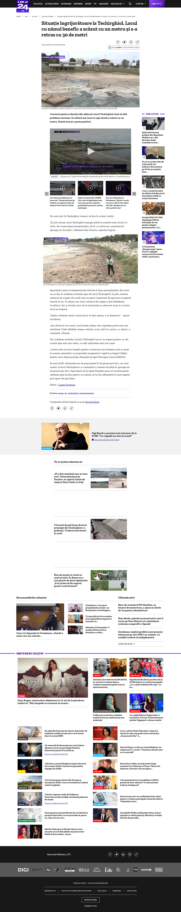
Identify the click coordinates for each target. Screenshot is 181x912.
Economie (66, 4)
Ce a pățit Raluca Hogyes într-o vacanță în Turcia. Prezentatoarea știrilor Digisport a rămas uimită (146, 717)
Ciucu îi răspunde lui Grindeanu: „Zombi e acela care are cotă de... (39, 634)
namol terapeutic (86, 393)
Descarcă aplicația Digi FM (56, 754)
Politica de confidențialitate (98, 883)
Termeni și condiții (79, 883)
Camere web (116, 891)
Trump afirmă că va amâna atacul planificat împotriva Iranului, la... (98, 619)
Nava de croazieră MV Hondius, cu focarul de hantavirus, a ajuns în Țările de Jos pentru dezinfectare (139, 607)
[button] (90, 151)
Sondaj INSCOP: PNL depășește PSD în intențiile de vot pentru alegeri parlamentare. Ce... (152, 222)
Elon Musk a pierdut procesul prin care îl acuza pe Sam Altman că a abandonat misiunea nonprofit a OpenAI (140, 621)
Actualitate (51, 4)
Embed (54, 176)
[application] (90, 151)
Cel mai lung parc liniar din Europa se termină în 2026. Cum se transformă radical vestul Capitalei (66, 782)
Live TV (155, 3)
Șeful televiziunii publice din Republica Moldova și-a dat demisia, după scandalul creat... (152, 137)
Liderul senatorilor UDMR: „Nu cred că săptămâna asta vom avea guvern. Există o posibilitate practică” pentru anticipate (90, 203)
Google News (92, 401)
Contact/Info (132, 891)
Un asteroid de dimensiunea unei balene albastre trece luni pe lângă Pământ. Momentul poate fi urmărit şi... (64, 748)
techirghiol (73, 393)
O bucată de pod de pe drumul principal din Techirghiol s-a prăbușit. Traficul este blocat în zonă (70, 529)
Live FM (139, 4)
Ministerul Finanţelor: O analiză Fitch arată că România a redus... (97, 630)
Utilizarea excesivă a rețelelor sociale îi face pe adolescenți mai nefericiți (108, 717)
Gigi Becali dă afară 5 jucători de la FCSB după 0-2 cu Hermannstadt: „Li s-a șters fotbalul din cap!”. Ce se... (146, 683)
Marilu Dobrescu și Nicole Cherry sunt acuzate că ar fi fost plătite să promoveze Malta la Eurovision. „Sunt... (64, 832)
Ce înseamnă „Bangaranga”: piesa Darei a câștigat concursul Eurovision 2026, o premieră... (152, 251)
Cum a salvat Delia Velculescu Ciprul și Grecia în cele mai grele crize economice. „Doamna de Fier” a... (140, 733)
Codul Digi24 (101, 891)
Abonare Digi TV (50, 891)
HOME (18, 16)
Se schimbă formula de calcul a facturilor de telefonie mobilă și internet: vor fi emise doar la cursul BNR (66, 733)
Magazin (103, 4)
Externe (78, 4)
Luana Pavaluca (66, 384)
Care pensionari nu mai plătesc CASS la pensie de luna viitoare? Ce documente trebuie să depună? (139, 782)
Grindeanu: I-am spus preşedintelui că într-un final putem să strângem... (98, 608)
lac (66, 393)
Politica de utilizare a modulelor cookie (76, 891)
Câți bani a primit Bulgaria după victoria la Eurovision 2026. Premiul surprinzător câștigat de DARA (65, 766)
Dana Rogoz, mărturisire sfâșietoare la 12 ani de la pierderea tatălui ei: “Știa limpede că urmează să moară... (51, 702)
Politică (38, 4)
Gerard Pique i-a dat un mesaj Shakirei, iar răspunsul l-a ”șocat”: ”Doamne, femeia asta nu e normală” (141, 750)
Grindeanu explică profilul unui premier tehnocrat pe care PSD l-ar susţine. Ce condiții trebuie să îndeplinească (140, 634)
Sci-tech (35, 16)
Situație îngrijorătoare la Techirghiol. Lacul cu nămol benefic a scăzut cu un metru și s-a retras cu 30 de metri (96, 16)
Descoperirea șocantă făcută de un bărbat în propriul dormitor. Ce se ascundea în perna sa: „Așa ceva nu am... (66, 815)
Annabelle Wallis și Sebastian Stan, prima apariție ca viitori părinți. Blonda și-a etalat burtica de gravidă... (141, 815)
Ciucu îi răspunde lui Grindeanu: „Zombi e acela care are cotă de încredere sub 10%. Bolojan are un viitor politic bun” (117, 203)
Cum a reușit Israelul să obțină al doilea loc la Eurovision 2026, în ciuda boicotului (153, 194)
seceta (61, 393)
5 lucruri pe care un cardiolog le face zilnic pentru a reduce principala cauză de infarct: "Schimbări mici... (141, 799)
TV (95, 4)
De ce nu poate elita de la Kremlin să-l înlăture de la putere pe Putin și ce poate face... (153, 166)
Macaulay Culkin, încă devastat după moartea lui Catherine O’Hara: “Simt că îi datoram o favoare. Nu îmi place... (140, 766)
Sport (88, 4)
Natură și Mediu (48, 16)
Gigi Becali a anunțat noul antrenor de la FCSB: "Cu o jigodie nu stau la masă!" (114, 434)
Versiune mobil (90, 900)
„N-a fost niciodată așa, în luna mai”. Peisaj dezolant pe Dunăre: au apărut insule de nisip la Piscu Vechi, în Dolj (62, 202)
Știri (26, 16)
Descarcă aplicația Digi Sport (106, 439)
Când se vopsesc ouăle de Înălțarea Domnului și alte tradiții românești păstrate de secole (66, 797)
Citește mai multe (125, 644)
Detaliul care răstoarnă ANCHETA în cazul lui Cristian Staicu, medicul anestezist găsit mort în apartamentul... (110, 683)
